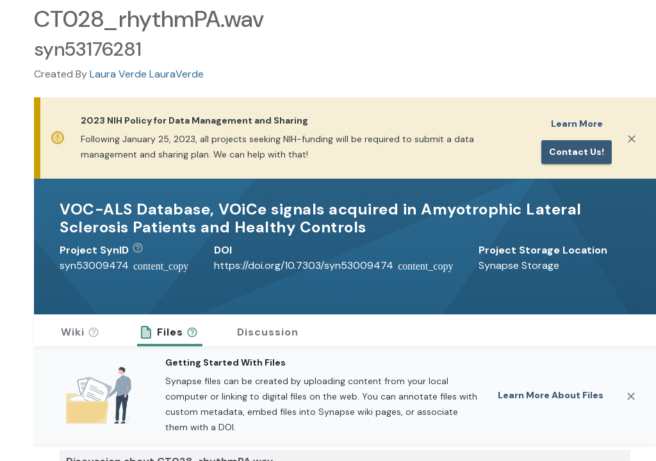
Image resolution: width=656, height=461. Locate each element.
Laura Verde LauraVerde (147, 74)
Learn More (577, 123)
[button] (142, 250)
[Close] (631, 139)
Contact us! (576, 152)
